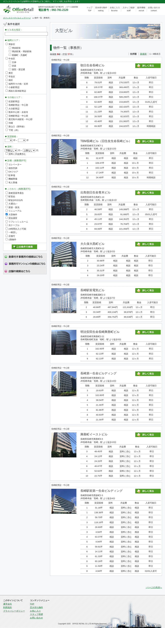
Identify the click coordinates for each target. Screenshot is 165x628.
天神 (12, 62)
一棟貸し (11, 232)
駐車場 (10, 175)
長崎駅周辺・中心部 (17, 105)
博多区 (10, 44)
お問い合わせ (36, 617)
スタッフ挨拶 (36, 614)
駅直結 (10, 196)
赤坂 (12, 66)
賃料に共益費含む (16, 154)
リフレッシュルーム (17, 221)
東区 (9, 73)
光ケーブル (12, 225)
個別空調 (11, 168)
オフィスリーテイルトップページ (17, 18)
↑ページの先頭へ (154, 587)
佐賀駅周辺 (12, 101)
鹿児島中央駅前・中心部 (19, 119)
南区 (9, 80)
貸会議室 (11, 218)
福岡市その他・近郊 (17, 84)
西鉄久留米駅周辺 (16, 91)
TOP (32, 604)
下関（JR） (13, 130)
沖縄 (9, 123)
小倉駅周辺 (12, 87)
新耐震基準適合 (15, 193)
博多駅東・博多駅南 (20, 51)
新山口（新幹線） (16, 126)
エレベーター (14, 164)
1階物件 (11, 239)
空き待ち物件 (36, 607)
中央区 (10, 58)
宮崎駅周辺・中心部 (17, 116)
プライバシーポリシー (14, 611)
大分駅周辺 (12, 108)
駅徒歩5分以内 (14, 200)
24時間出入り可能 (16, 229)
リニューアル (14, 211)
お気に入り (35, 611)
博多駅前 (15, 48)
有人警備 (11, 182)
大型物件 (11, 214)
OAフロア (12, 171)
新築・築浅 (12, 207)
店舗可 (10, 236)
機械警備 (11, 179)
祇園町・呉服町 (18, 55)
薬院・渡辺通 (17, 69)
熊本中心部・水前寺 (17, 112)
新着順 (143, 54)
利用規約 (7, 607)
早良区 (10, 76)
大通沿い (11, 203)
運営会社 (7, 604)
